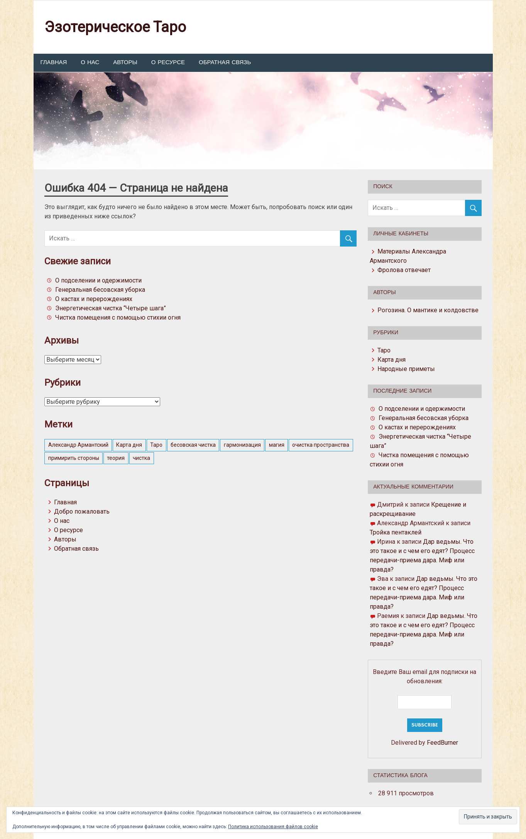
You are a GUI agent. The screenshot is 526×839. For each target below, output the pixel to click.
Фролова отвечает (404, 270)
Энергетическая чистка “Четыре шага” (110, 308)
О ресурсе (168, 62)
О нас (90, 62)
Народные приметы (406, 369)
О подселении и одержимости (98, 280)
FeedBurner (442, 742)
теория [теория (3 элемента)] (116, 458)
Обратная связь (225, 62)
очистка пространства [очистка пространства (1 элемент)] (320, 445)
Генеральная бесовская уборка (100, 289)
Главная (54, 62)
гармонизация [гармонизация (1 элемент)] (242, 445)
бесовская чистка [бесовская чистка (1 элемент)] (193, 445)
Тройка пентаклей (395, 532)
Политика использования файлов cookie (273, 826)
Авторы (125, 62)
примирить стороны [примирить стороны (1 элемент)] (73, 458)
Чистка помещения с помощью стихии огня (118, 317)
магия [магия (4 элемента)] (276, 445)
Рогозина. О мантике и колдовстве (428, 310)
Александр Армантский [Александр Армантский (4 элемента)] (78, 445)
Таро (384, 350)
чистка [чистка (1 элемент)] (141, 458)
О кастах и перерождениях (93, 299)
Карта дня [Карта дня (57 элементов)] (129, 445)
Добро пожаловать (82, 511)
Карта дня (391, 359)
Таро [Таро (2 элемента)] (156, 445)
